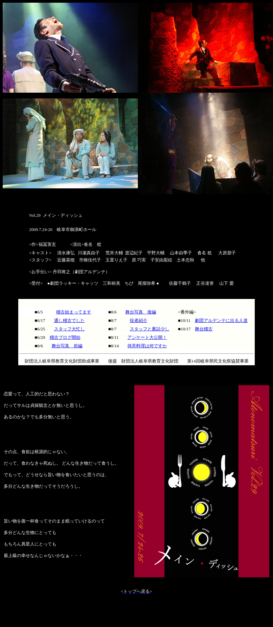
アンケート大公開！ (147, 337)
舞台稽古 (204, 328)
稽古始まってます (73, 312)
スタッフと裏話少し (149, 328)
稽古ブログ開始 (65, 337)
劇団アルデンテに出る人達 (221, 320)
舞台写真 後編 (140, 312)
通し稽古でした (69, 320)
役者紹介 (138, 320)
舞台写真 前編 (67, 345)
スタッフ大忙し (69, 328)
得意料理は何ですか (147, 345)
